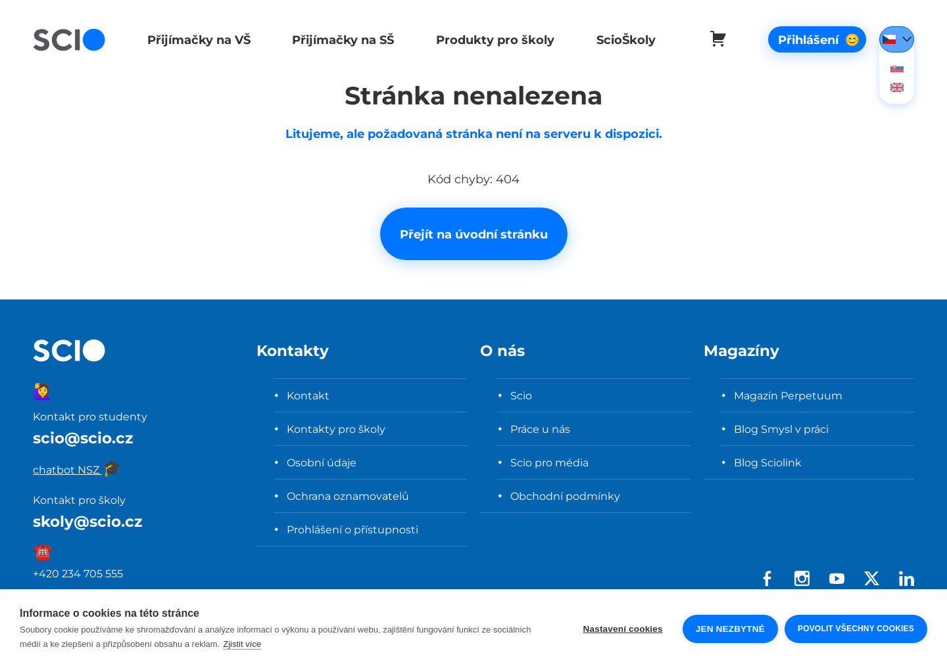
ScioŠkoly (620, 40)
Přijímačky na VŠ (197, 40)
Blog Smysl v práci (781, 429)
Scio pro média (549, 462)
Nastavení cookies (623, 629)
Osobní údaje (321, 462)
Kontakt (308, 395)
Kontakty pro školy (336, 429)
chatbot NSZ (77, 470)
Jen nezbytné (730, 629)
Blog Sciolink (768, 462)
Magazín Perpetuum (788, 395)
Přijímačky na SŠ (341, 40)
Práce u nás (540, 429)
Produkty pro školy (491, 40)
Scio (521, 395)
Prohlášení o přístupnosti (352, 529)
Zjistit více (242, 644)
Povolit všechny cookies (856, 628)
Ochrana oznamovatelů (348, 496)
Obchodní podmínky (565, 496)
